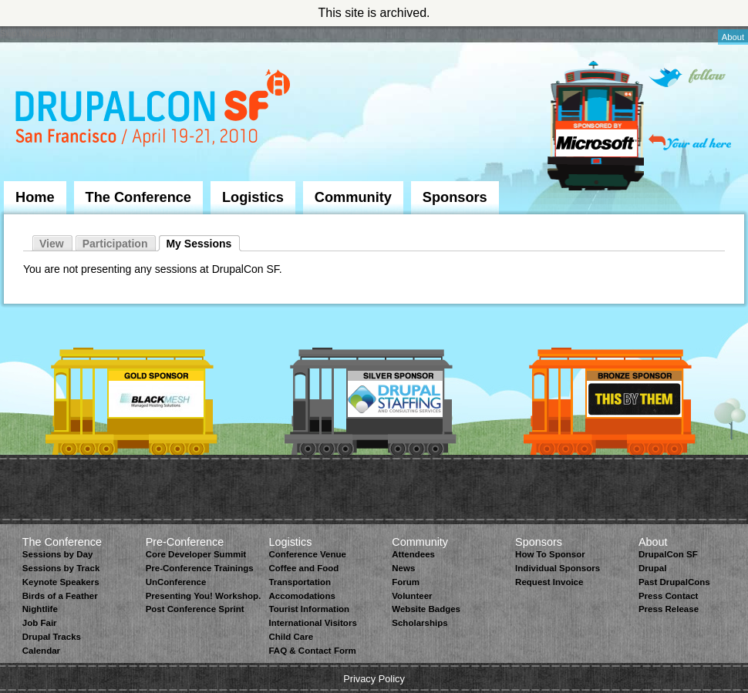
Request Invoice (549, 582)
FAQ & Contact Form (311, 650)
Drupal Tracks (51, 636)
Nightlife (40, 609)
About (733, 37)
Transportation (299, 582)
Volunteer (412, 595)
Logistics (253, 197)
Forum (405, 582)
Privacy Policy (374, 679)
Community (353, 197)
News (403, 568)
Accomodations (301, 595)
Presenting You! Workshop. (203, 595)
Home (35, 197)
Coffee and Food (303, 568)
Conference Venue (306, 554)
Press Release (668, 609)
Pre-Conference (185, 542)
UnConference (176, 582)
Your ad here (690, 142)
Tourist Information (308, 609)
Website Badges (426, 609)
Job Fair (39, 622)
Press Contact (668, 595)
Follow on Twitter (687, 77)
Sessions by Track (61, 568)
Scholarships (419, 622)
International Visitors (312, 622)
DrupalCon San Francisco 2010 (154, 110)
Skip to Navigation (34, 33)
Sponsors (455, 197)
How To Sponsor (550, 554)
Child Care (290, 636)
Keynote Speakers (60, 582)
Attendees (413, 554)
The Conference (138, 197)
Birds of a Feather (60, 595)
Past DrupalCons (674, 582)
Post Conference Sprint (195, 609)
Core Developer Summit (196, 554)
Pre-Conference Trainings (200, 568)
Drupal (652, 568)
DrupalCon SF (668, 554)
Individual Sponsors (557, 568)
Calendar (41, 650)
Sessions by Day (57, 554)
